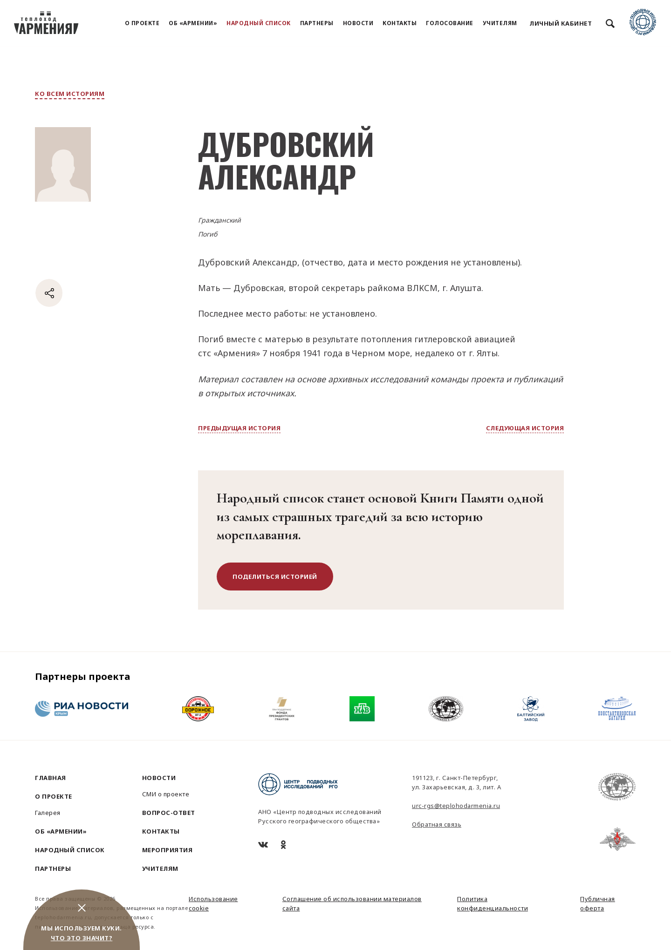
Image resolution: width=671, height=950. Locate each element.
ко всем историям (69, 93)
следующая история (525, 428)
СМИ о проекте (166, 794)
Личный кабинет (560, 23)
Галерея (48, 812)
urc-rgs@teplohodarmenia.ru (456, 805)
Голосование (449, 23)
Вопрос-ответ (168, 812)
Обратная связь (436, 824)
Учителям (500, 23)
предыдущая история (239, 428)
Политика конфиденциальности (492, 903)
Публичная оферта (597, 903)
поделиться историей (275, 576)
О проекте (142, 23)
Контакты (400, 23)
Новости (358, 23)
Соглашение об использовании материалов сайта (352, 903)
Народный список (258, 23)
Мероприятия (167, 850)
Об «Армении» (193, 23)
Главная (50, 778)
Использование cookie (213, 903)
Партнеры (317, 23)
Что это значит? (82, 938)
